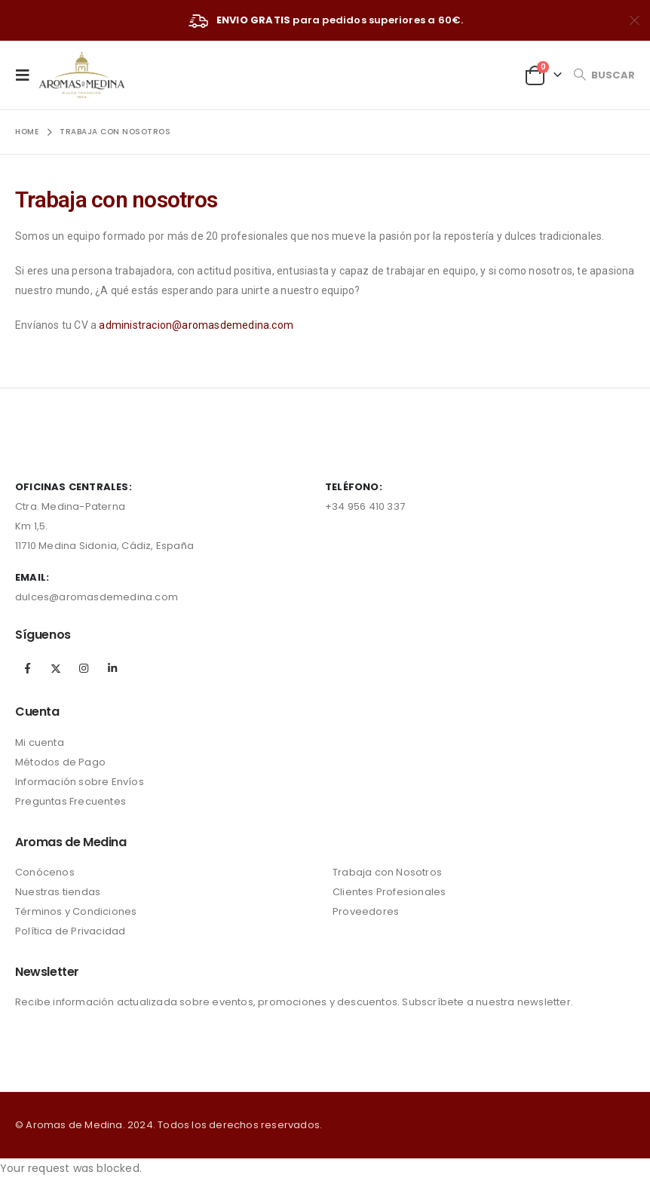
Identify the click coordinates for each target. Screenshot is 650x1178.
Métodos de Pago (60, 762)
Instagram (83, 668)
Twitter (55, 668)
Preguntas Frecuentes (70, 801)
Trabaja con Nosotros (387, 872)
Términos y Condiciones (75, 911)
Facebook (28, 668)
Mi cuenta (39, 742)
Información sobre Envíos (79, 782)
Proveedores (366, 911)
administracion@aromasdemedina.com (196, 325)
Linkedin (112, 668)
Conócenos (45, 872)
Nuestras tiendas (57, 892)
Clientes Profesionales (389, 892)
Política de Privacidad (70, 931)
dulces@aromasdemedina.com (96, 597)
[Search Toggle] (604, 75)
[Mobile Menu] (27, 74)
